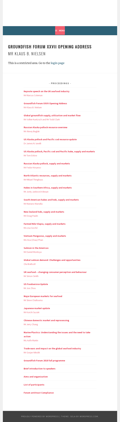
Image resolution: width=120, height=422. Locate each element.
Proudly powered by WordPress (40, 416)
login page (57, 63)
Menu (62, 30)
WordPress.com (89, 416)
